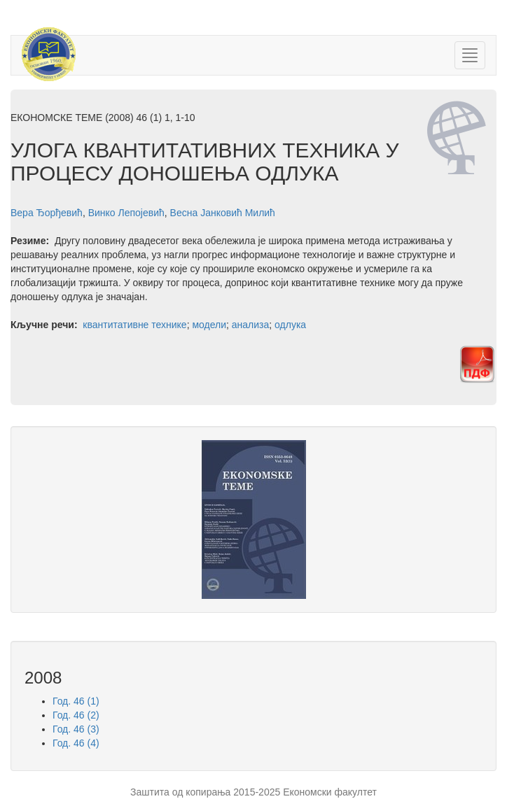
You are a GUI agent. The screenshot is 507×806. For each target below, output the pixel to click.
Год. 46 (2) (76, 715)
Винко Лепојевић (126, 212)
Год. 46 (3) (76, 729)
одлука (290, 324)
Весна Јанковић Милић (222, 212)
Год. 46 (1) (76, 701)
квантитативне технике (134, 324)
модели (209, 324)
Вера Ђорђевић (47, 212)
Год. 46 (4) (76, 743)
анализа (251, 324)
